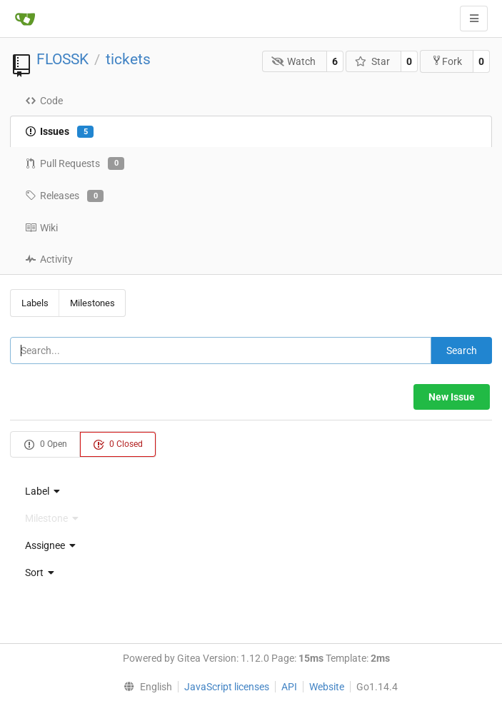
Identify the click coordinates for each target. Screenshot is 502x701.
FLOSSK (62, 59)
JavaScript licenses (226, 686)
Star (372, 61)
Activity (49, 259)
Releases (64, 196)
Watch (293, 61)
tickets (128, 59)
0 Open (45, 444)
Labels (35, 303)
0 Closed (118, 444)
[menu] (251, 491)
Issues (59, 132)
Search (461, 350)
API (289, 686)
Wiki (41, 227)
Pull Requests (74, 163)
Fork (446, 61)
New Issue (451, 397)
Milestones (92, 303)
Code (44, 100)
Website (326, 686)
